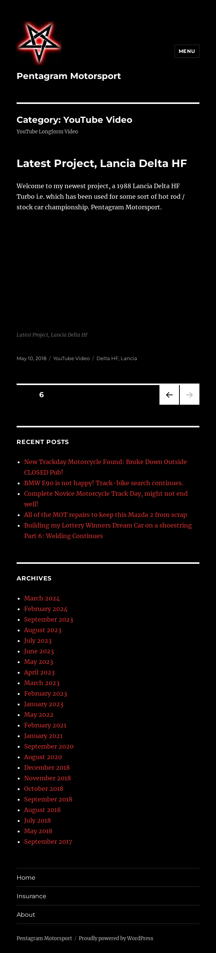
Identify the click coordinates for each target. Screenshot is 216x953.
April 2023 (39, 672)
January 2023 (43, 704)
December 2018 (47, 767)
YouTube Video (71, 358)
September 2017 (48, 841)
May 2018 (38, 831)
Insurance (31, 896)
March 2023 (42, 683)
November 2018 (47, 778)
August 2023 (42, 630)
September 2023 (48, 619)
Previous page (169, 404)
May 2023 (38, 661)
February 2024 (45, 609)
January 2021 (43, 736)
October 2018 (43, 788)
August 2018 (42, 810)
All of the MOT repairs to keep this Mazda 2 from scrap (105, 514)
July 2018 (37, 820)
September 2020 (49, 746)
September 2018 (48, 799)
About (26, 914)
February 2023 (45, 693)
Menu (187, 51)
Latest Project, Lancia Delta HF (102, 163)
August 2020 (43, 757)
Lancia (129, 358)
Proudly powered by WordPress (116, 938)
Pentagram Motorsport (69, 76)
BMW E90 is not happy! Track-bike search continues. (103, 483)
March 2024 (42, 598)
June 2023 (39, 651)
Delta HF (107, 358)
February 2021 (45, 725)
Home (26, 877)
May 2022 (39, 714)
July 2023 (38, 640)
